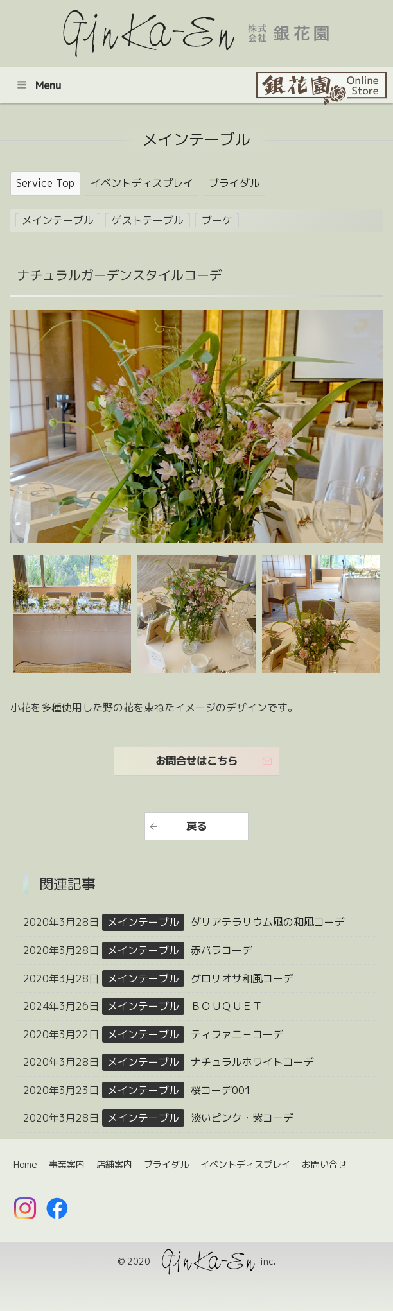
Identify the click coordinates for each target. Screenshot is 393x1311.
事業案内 (67, 1164)
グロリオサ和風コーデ (242, 978)
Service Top (45, 183)
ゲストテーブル (148, 220)
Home (25, 1164)
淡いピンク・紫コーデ (242, 1118)
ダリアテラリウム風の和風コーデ (268, 922)
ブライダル (234, 183)
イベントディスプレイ (142, 183)
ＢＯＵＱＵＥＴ (227, 1006)
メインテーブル (58, 220)
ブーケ (217, 220)
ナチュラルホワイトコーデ (252, 1062)
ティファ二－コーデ (237, 1034)
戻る (196, 826)
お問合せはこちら (196, 761)
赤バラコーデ (221, 950)
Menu (39, 85)
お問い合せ (324, 1164)
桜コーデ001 (221, 1090)
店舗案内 (114, 1164)
